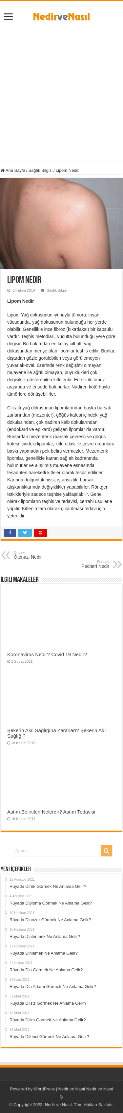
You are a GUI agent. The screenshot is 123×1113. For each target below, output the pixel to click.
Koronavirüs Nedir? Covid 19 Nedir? (47, 654)
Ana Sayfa (13, 170)
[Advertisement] (61, 88)
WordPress (44, 1088)
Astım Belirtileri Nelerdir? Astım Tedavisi (51, 812)
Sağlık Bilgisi (40, 170)
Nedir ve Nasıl (99, 1088)
